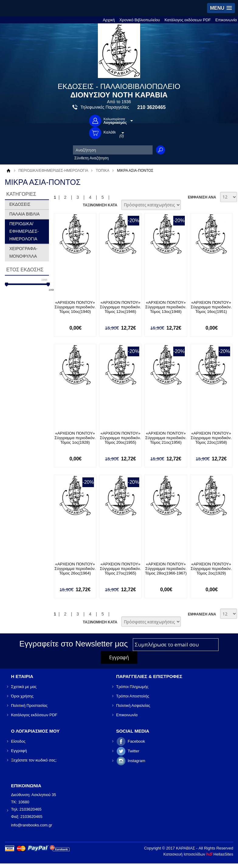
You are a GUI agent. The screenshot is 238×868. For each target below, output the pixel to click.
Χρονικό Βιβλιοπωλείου (139, 20)
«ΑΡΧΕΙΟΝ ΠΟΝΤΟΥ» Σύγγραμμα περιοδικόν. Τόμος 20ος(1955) (120, 438)
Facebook (136, 741)
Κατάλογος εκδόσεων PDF (187, 20)
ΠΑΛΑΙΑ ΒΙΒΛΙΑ (24, 214)
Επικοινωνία (226, 20)
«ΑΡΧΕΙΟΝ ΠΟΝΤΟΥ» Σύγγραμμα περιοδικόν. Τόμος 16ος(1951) (211, 307)
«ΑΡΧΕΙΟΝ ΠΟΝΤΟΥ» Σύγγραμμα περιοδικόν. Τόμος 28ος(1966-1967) (166, 568)
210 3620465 (151, 107)
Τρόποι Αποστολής (132, 696)
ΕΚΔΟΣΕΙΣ (19, 204)
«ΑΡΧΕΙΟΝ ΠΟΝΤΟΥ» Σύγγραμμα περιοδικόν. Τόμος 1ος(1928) (74, 438)
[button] (221, 8)
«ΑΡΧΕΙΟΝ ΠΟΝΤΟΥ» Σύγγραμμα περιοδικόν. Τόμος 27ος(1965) (120, 568)
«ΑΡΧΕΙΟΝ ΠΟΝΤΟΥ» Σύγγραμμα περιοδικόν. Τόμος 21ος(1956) (165, 438)
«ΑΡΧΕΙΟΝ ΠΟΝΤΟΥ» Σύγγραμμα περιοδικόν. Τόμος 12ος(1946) (120, 307)
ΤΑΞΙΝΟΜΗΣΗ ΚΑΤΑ (100, 205)
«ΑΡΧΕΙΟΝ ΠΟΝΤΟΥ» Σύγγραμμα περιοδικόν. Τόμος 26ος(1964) (74, 568)
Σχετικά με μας (23, 686)
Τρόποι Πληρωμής (132, 686)
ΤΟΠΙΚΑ (102, 170)
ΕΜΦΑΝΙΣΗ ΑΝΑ (202, 197)
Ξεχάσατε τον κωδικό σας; (34, 760)
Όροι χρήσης (22, 696)
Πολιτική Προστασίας (29, 705)
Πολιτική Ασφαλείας (133, 705)
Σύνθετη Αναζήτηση (91, 158)
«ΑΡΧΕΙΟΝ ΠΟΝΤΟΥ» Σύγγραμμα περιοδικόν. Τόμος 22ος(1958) (211, 438)
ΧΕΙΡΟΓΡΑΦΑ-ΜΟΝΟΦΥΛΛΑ (23, 252)
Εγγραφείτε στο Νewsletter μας (73, 643)
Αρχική (109, 20)
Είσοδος (18, 741)
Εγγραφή (19, 750)
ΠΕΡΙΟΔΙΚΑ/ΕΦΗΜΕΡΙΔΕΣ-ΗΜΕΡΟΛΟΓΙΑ (53, 170)
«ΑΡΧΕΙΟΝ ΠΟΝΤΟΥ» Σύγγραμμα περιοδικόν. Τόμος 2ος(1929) (211, 568)
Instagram (136, 760)
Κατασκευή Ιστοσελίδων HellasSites (198, 854)
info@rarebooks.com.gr (31, 825)
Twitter (133, 751)
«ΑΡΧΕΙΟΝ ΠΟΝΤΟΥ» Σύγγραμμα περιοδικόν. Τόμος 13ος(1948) (165, 307)
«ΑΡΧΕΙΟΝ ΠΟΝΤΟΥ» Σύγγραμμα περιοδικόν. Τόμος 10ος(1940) (74, 307)
